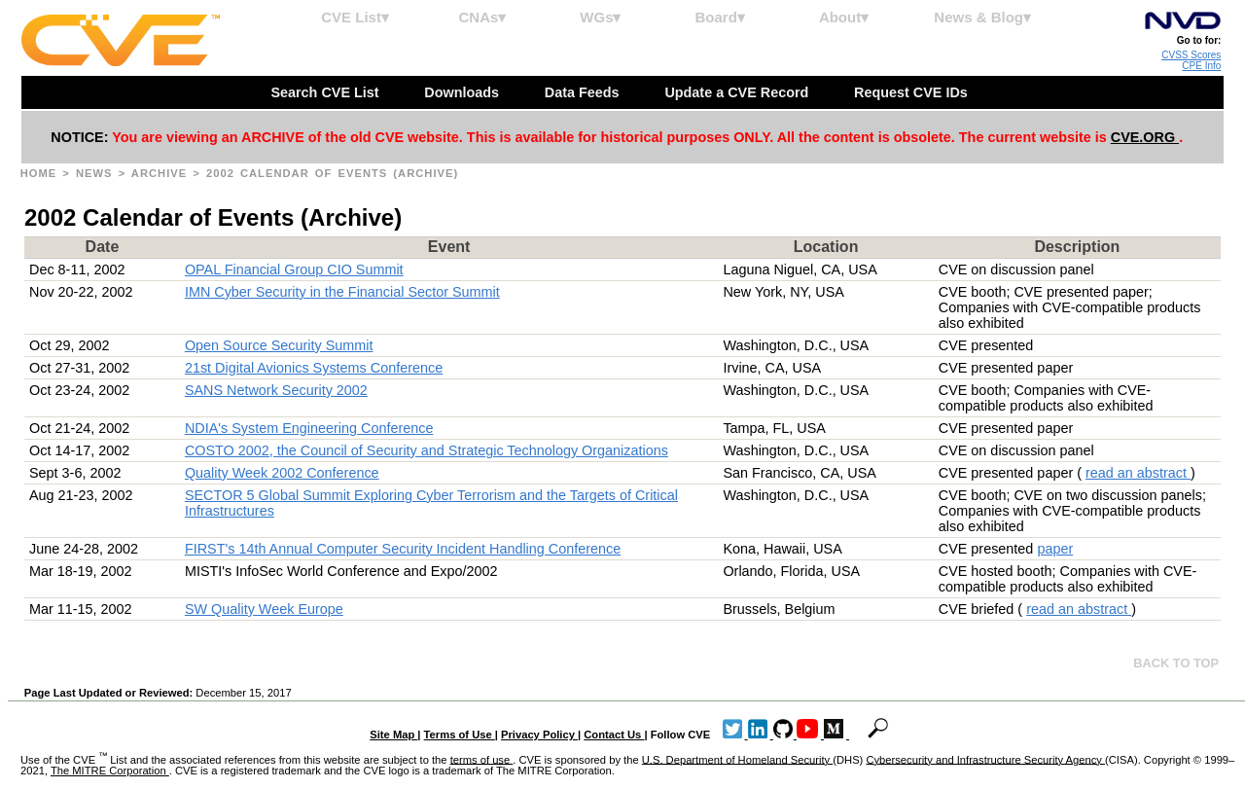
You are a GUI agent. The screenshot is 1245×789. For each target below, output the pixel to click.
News (97, 173)
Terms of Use (459, 734)
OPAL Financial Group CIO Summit (294, 269)
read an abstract (1138, 473)
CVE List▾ (355, 17)
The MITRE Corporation (110, 770)
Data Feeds (584, 92)
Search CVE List (326, 92)
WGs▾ (600, 17)
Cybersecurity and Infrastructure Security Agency (985, 759)
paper (1055, 548)
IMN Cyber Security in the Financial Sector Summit (342, 292)
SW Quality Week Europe (264, 609)
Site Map (393, 734)
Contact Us (614, 734)
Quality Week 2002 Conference (282, 473)
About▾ (844, 17)
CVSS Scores (1191, 55)
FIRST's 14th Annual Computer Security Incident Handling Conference (403, 548)
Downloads (463, 92)
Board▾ (720, 17)
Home (41, 173)
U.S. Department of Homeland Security (738, 759)
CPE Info (1201, 65)
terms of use (482, 759)
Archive (162, 173)
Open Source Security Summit (279, 345)
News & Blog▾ (982, 17)
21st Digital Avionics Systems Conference (314, 368)
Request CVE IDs (913, 92)
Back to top (1176, 663)
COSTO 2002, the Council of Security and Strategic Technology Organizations (426, 450)
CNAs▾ (482, 17)
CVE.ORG (1145, 137)
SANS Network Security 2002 (276, 390)
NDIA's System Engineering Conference (309, 428)
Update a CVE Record (738, 92)
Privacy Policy (539, 734)
